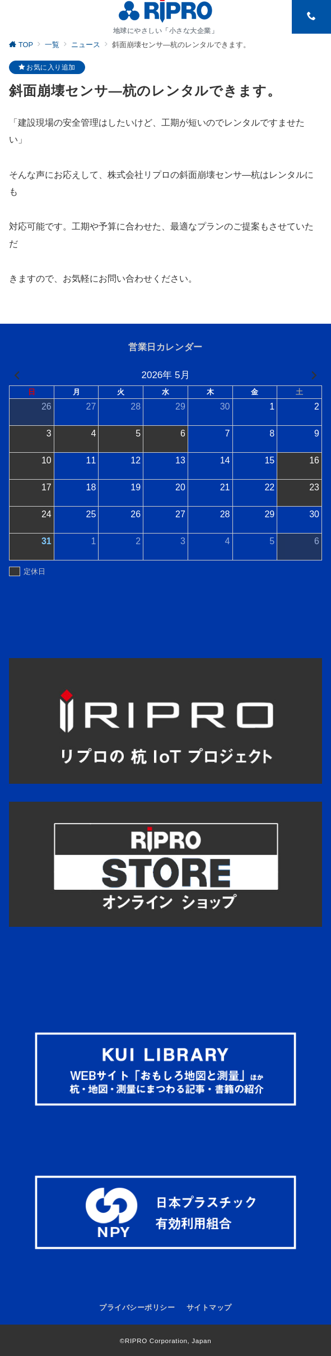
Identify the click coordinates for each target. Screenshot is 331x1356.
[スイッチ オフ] (311, 17)
